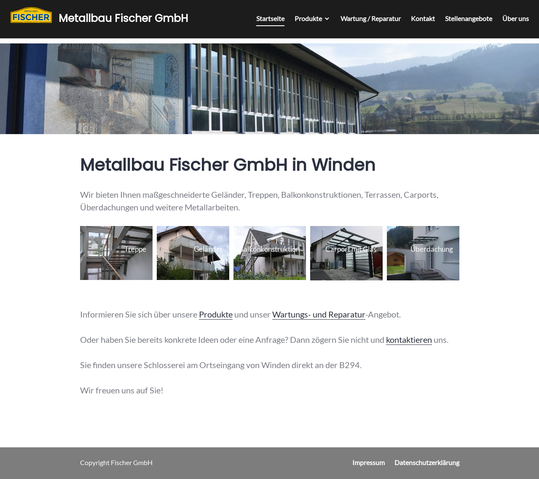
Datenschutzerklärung (426, 462)
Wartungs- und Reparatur (318, 314)
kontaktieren (409, 339)
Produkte (305, 21)
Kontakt (420, 21)
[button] (116, 253)
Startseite (268, 21)
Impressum (368, 462)
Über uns (513, 21)
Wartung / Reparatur (368, 21)
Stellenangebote (466, 21)
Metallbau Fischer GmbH (125, 20)
